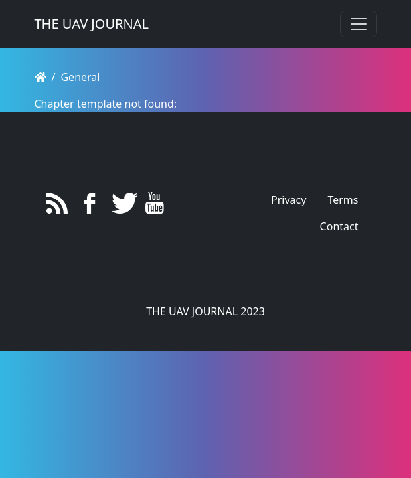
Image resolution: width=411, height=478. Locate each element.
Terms (342, 200)
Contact (339, 226)
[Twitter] (122, 206)
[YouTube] (154, 206)
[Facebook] (89, 206)
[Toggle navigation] (358, 24)
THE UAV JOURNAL (92, 24)
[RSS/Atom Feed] (57, 206)
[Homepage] (40, 77)
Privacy (288, 200)
